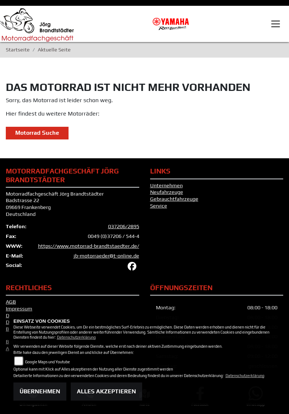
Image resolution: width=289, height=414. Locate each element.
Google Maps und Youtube (47, 362)
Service (158, 206)
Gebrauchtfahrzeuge (174, 199)
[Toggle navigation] (276, 24)
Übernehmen (40, 391)
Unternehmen (166, 185)
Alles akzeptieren (106, 391)
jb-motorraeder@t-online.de (106, 256)
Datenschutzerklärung (76, 337)
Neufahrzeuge (166, 192)
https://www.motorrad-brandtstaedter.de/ (88, 246)
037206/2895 (123, 226)
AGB (11, 302)
